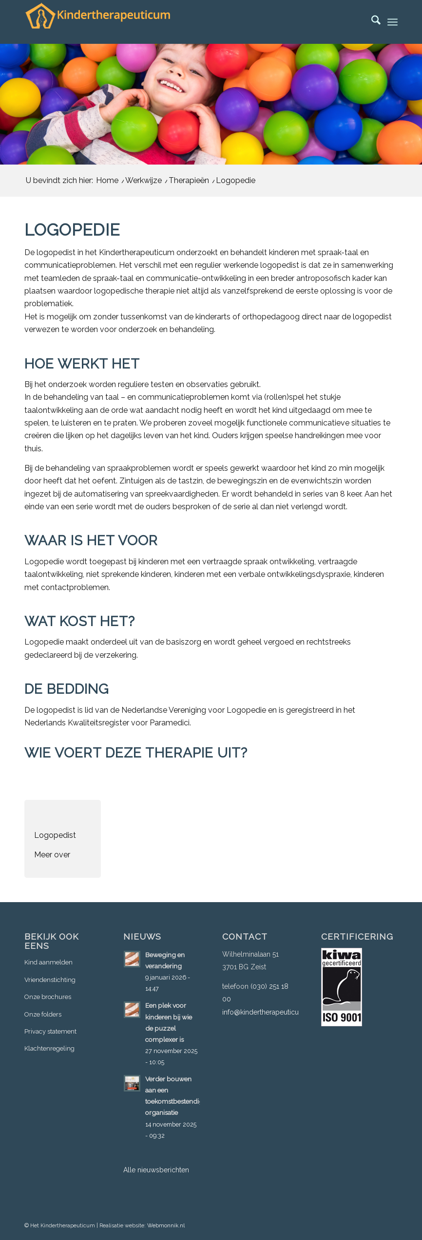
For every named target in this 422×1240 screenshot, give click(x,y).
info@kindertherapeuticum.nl (267, 1012)
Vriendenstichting (50, 979)
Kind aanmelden (48, 962)
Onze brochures (47, 996)
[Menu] (392, 22)
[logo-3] (97, 22)
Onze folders (42, 1014)
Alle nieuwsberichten (156, 1170)
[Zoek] (371, 22)
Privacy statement (50, 1031)
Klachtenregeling (49, 1048)
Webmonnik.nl (166, 1225)
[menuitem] (371, 22)
